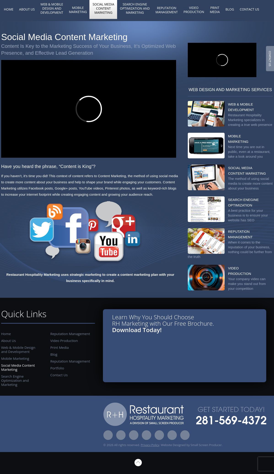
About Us (27, 9)
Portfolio (57, 368)
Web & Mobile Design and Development (51, 8)
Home (8, 9)
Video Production (193, 9)
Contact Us (249, 9)
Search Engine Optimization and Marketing (135, 8)
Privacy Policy (150, 445)
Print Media (215, 9)
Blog (230, 9)
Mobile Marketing (78, 9)
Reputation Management (167, 10)
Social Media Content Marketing (103, 8)
